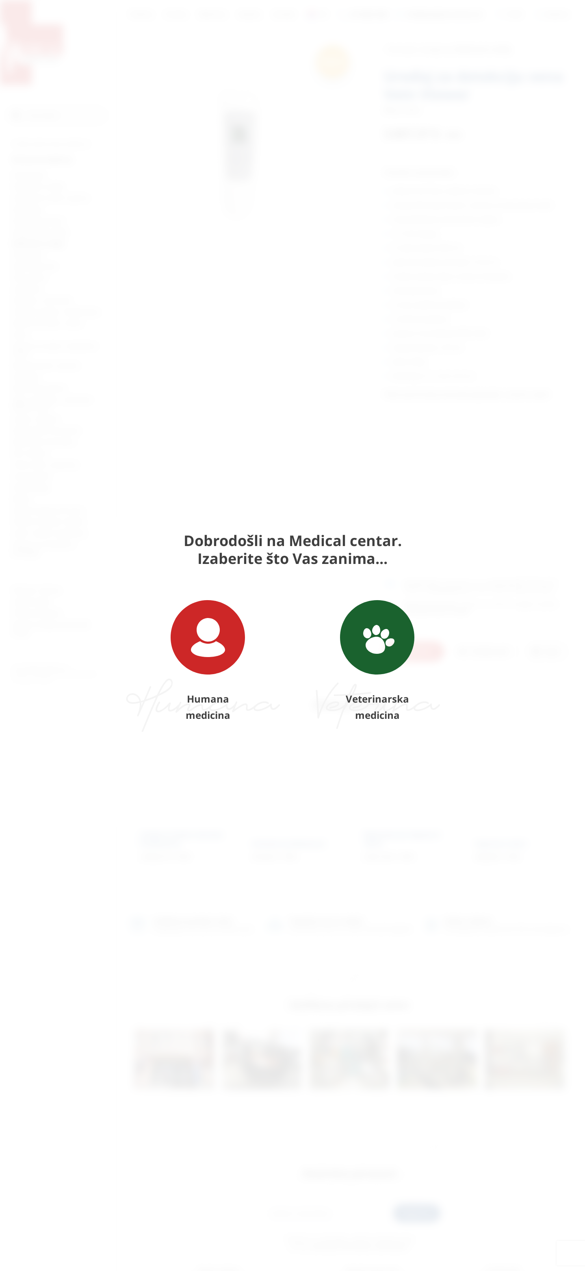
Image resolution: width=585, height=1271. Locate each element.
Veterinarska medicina (377, 661)
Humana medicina (208, 661)
